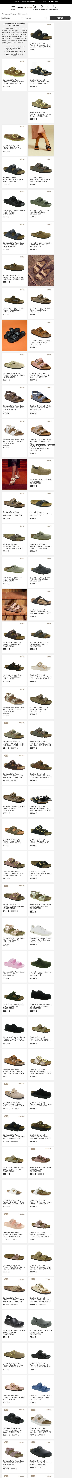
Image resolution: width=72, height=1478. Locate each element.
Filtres (60, 18)
